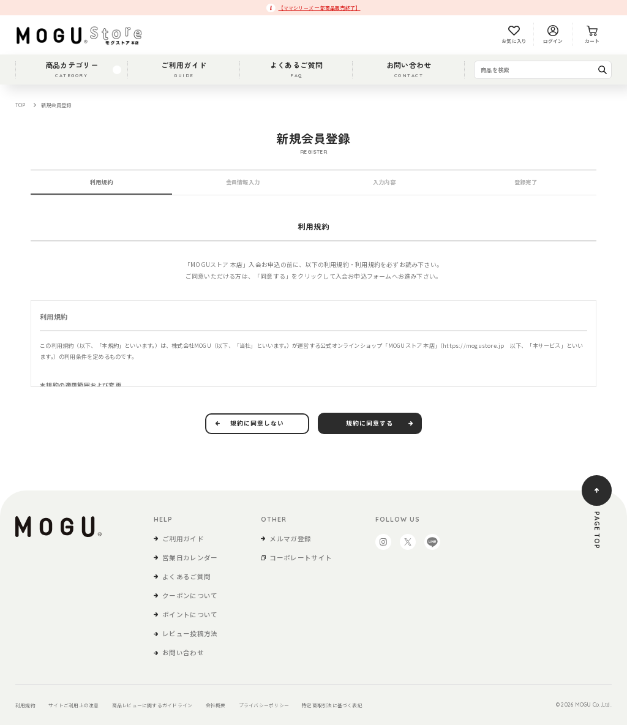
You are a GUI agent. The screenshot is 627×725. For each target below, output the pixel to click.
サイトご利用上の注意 (73, 705)
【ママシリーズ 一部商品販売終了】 (320, 7)
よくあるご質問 (296, 68)
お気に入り (514, 35)
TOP (20, 104)
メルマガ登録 (290, 538)
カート (592, 35)
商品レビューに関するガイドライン (152, 705)
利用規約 (25, 705)
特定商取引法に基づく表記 (332, 705)
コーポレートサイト (300, 557)
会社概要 (216, 705)
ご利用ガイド (183, 68)
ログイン (553, 35)
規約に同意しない (257, 423)
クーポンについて (190, 595)
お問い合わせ (409, 68)
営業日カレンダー (190, 557)
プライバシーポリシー (264, 705)
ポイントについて (190, 614)
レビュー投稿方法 (190, 633)
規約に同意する (369, 423)
